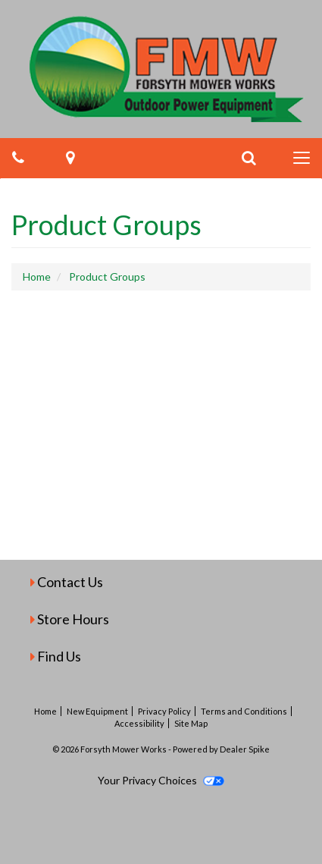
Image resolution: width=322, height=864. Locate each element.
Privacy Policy (164, 711)
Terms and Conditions (244, 711)
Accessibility (139, 723)
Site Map (191, 723)
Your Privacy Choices (161, 780)
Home (45, 711)
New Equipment (97, 711)
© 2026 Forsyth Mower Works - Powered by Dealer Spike (161, 749)
